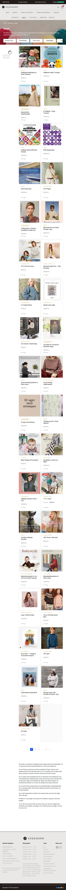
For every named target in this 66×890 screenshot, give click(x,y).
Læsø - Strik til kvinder (27, 615)
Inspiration (43, 17)
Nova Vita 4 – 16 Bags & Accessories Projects (28, 654)
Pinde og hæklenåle (28, 12)
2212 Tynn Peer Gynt (27, 266)
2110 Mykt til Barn (26, 305)
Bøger (24, 17)
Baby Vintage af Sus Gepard (29, 460)
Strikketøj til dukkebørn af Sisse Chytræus (28, 73)
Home (5, 23)
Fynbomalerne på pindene (29, 692)
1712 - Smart (47, 499)
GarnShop (10, 23)
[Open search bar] (58, 7)
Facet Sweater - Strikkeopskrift (48, 383)
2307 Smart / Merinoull (50, 537)
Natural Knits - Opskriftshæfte (25, 113)
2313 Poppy (47, 189)
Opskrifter (16, 17)
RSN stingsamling (48, 150)
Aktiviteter (33, 17)
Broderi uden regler (49, 305)
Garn (8, 12)
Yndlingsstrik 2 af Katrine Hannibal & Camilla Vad (28, 229)
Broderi (16, 12)
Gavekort (51, 17)
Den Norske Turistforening (29, 344)
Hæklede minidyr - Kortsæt (51, 72)
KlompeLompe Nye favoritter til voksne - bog (50, 693)
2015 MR (24, 731)
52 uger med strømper (28, 422)
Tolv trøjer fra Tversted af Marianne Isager (51, 345)
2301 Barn (46, 654)
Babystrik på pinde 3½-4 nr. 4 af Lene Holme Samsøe (29, 577)
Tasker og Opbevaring (44, 12)
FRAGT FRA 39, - (6, 2)
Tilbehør (56, 12)
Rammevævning (26, 189)
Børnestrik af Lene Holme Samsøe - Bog (51, 228)
